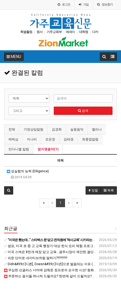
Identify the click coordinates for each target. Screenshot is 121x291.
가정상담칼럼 (33, 129)
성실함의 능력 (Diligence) (28, 171)
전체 (12, 129)
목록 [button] (109, 190)
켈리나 (97, 129)
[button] (8, 190)
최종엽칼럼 (90, 139)
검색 (83, 111)
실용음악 (76, 129)
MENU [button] (14, 56)
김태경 (69, 139)
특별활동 (26, 32)
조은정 (50, 139)
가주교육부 (54, 32)
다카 (95, 32)
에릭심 (13, 139)
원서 (39, 32)
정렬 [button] (93, 190)
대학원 (83, 32)
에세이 (70, 32)
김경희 (57, 129)
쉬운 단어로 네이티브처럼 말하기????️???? (35, 258)
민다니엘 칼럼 (19, 149)
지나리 (32, 139)
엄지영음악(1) (48, 149)
